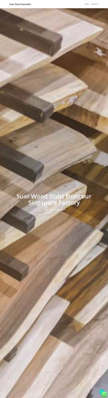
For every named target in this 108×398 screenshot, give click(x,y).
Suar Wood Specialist (20, 4)
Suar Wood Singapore (55, 209)
